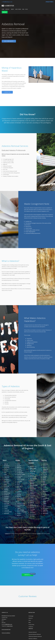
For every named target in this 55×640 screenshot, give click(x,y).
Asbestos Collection (33, 638)
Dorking (44, 476)
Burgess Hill (32, 471)
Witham (19, 515)
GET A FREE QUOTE (8, 41)
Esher (44, 481)
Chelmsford (19, 476)
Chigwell (19, 477)
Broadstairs (6, 465)
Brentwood (19, 471)
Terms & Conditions (6, 632)
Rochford (19, 496)
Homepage (31, 616)
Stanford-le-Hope (21, 505)
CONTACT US (7, 92)
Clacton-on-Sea (20, 479)
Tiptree (18, 508)
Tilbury (18, 506)
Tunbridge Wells (8, 511)
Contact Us (31, 626)
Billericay (19, 467)
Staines (44, 505)
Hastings (32, 483)
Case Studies (18, 9)
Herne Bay (6, 482)
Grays (18, 484)
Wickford (19, 513)
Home (3, 9)
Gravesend (6, 481)
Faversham (6, 476)
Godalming (45, 488)
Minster (6, 491)
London (31, 527)
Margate (6, 488)
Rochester (6, 500)
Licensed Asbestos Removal (35, 634)
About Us (31, 618)
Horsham (32, 487)
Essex (18, 460)
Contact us (7, 533)
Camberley (45, 469)
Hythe (5, 484)
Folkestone (6, 477)
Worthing (32, 516)
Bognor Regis (33, 468)
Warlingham (45, 508)
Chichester (32, 473)
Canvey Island (20, 472)
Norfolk (27, 530)
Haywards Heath (33, 485)
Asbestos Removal (33, 632)
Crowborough (33, 476)
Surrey (44, 460)
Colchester (19, 481)
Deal (5, 472)
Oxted (44, 500)
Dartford (6, 471)
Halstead (19, 486)
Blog (26, 9)
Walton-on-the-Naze (21, 511)
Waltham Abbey (20, 510)
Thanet (5, 508)
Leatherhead (46, 498)
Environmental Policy (6, 629)
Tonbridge (6, 510)
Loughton (19, 491)
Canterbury (6, 467)
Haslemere (45, 491)
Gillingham (6, 479)
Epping (18, 482)
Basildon (19, 465)
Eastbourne (32, 480)
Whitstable (6, 513)
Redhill (44, 501)
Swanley (6, 506)
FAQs (23, 9)
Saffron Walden (20, 498)
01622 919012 (49, 2)
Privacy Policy (31, 624)
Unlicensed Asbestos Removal (35, 636)
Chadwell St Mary (21, 474)
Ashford (6, 464)
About (12, 9)
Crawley (32, 475)
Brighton (32, 470)
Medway (6, 489)
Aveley (18, 464)
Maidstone (6, 486)
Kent (5, 460)
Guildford (45, 489)
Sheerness (6, 503)
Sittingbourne (7, 505)
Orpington (6, 496)
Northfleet (6, 494)
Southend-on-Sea (21, 503)
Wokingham (45, 513)
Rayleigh (19, 494)
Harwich (19, 489)
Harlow (18, 488)
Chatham (6, 469)
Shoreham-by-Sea (34, 505)
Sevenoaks (6, 501)
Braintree (19, 469)
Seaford (32, 502)
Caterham (45, 471)
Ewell (44, 482)
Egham (44, 477)
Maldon (19, 493)
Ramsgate (6, 498)
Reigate (44, 503)
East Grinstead (33, 478)
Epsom (44, 479)
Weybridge (45, 510)
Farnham (45, 484)
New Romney (7, 493)
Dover (5, 474)
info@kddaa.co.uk (7, 2)
